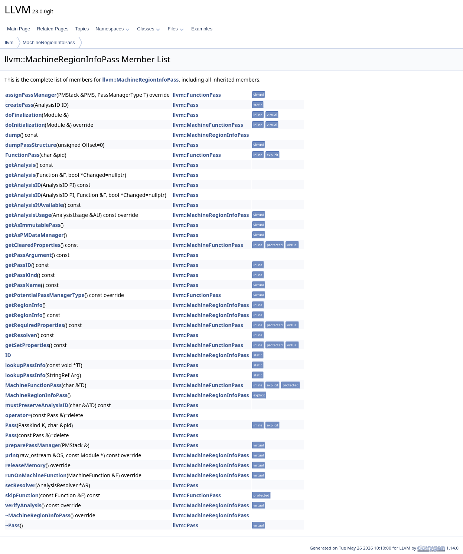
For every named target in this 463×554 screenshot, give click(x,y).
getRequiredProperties (34, 325)
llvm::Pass (185, 104)
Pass (11, 425)
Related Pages (52, 29)
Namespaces (112, 29)
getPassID (18, 264)
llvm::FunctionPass (197, 94)
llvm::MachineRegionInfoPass (140, 79)
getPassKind (21, 274)
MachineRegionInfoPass (49, 42)
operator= (18, 415)
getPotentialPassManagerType (45, 295)
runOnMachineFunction (35, 475)
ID (8, 355)
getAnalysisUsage (28, 214)
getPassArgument (28, 254)
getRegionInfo (23, 305)
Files (175, 29)
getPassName (23, 284)
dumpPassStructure (30, 144)
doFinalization (23, 114)
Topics (82, 29)
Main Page (18, 29)
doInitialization (25, 124)
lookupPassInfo (25, 365)
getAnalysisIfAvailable (34, 204)
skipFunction (22, 495)
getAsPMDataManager (34, 234)
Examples (201, 29)
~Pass (12, 525)
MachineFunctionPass (33, 385)
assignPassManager (30, 94)
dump (12, 134)
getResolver (20, 335)
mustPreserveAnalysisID (36, 405)
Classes (148, 29)
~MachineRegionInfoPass (38, 515)
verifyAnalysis (23, 505)
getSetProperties (27, 345)
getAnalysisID (23, 184)
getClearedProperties (33, 244)
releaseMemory (25, 465)
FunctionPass (22, 154)
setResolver (20, 485)
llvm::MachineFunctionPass (208, 124)
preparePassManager (32, 445)
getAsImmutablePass (33, 224)
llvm (9, 42)
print (11, 455)
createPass (19, 104)
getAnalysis (20, 164)
